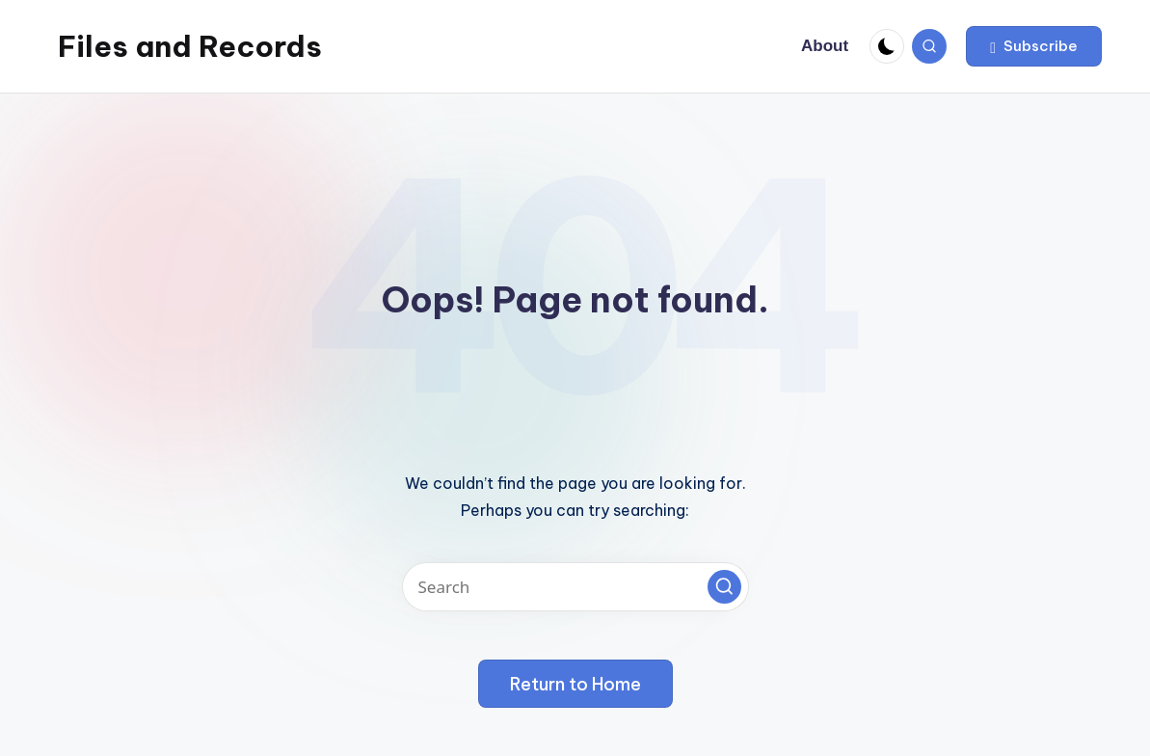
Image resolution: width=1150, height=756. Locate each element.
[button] (1034, 46)
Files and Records (190, 46)
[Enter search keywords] (575, 586)
